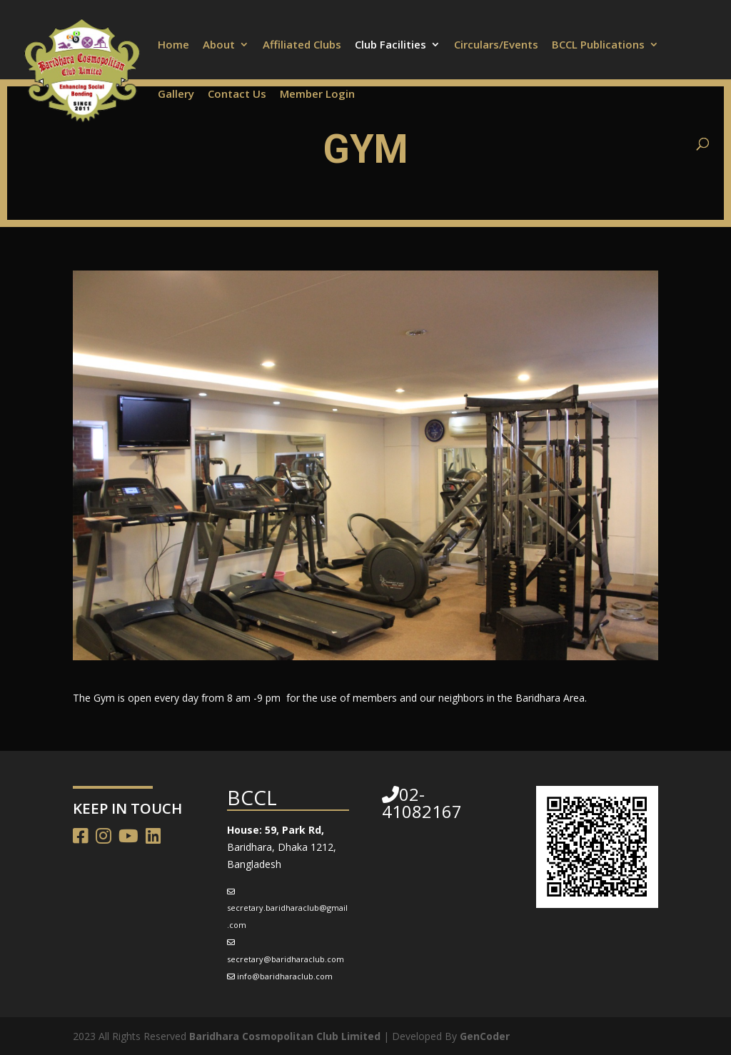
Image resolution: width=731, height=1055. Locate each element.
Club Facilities (390, 45)
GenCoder (485, 1036)
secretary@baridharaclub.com (285, 959)
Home (173, 45)
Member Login (317, 95)
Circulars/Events (496, 45)
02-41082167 (422, 802)
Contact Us (237, 95)
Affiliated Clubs (302, 45)
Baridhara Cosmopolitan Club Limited (284, 1036)
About (219, 45)
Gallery (176, 95)
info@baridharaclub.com (285, 976)
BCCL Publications (598, 45)
